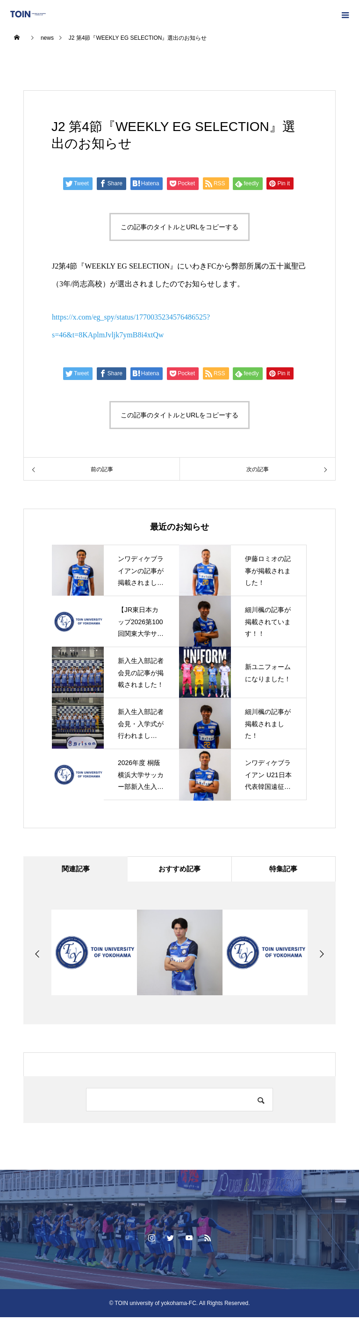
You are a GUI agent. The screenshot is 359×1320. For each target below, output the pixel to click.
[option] (94, 955)
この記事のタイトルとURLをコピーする (179, 227)
